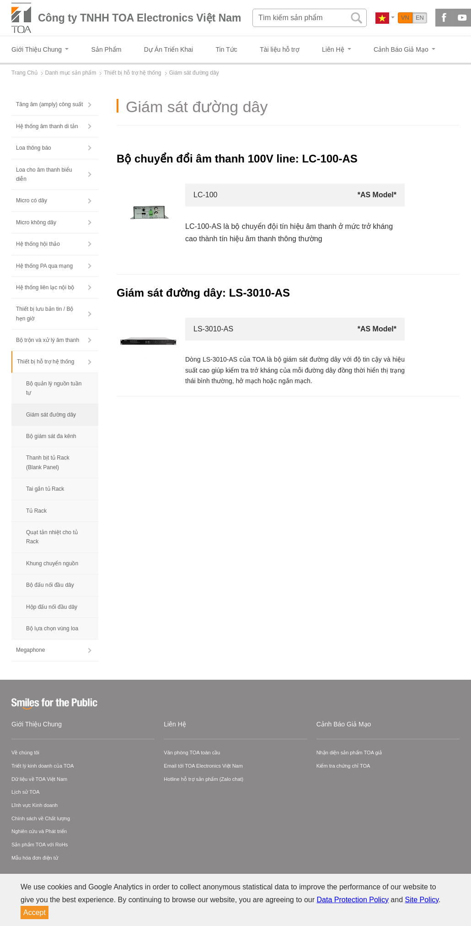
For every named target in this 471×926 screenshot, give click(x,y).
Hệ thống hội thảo (38, 244)
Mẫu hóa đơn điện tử (34, 858)
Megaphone (30, 650)
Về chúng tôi (25, 752)
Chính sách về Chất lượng (40, 818)
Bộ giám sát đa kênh (51, 436)
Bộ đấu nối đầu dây (50, 585)
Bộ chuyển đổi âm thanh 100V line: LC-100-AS (237, 158)
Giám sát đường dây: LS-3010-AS (203, 293)
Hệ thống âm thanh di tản (47, 126)
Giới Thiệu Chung (36, 724)
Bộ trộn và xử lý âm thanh (47, 340)
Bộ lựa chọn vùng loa (52, 628)
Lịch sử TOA (25, 792)
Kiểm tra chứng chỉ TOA (343, 766)
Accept (34, 912)
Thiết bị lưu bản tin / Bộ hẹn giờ (44, 313)
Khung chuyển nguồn (52, 563)
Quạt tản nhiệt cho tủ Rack (52, 537)
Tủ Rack (36, 511)
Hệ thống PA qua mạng (44, 266)
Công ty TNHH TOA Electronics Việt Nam (139, 18)
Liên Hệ (175, 724)
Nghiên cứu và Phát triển (39, 831)
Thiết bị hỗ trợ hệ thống (45, 361)
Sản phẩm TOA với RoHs (39, 844)
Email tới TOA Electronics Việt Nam (203, 766)
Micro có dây (31, 200)
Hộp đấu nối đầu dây (51, 607)
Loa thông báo (33, 148)
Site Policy (422, 900)
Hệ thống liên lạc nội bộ (45, 287)
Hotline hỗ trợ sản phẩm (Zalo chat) (203, 779)
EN (420, 17)
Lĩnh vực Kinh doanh (34, 805)
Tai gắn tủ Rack (45, 489)
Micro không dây (36, 222)
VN (405, 17)
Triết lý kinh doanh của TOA (42, 766)
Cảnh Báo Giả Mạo (343, 724)
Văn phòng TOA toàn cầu (192, 752)
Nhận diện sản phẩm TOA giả (349, 752)
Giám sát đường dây (51, 415)
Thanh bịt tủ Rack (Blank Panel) (48, 462)
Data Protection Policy (353, 900)
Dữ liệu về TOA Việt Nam (39, 779)
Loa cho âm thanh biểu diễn (44, 174)
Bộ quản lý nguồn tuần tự (53, 388)
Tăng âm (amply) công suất (49, 104)
